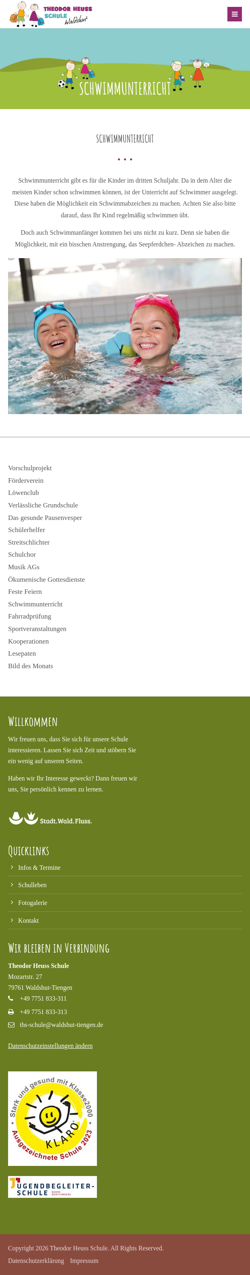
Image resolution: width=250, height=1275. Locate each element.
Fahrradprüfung (29, 616)
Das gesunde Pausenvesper (45, 518)
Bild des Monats (30, 666)
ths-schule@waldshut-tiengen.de (61, 1024)
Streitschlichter (29, 542)
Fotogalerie (32, 902)
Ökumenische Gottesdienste (46, 579)
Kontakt (28, 920)
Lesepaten (22, 653)
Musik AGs (24, 567)
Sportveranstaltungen (37, 629)
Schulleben (32, 885)
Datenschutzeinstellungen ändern (50, 1045)
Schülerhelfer (26, 530)
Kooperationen (28, 641)
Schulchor (22, 554)
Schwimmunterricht (35, 604)
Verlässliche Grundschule (43, 505)
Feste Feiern (25, 591)
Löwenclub (23, 493)
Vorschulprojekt (30, 468)
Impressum (84, 1260)
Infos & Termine (39, 867)
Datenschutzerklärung (36, 1260)
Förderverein (26, 480)
